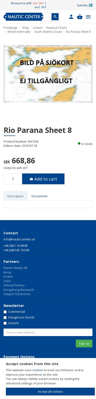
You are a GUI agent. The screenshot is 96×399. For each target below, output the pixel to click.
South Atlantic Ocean (48, 32)
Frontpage (10, 28)
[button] (71, 16)
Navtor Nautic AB (15, 268)
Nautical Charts (57, 28)
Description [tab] (15, 196)
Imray (8, 272)
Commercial (14, 311)
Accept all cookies (50, 391)
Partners (11, 261)
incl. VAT (38, 3)
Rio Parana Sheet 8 (78, 32)
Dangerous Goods (19, 317)
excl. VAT (40, 7)
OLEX (7, 281)
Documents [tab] (40, 196)
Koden (8, 276)
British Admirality (19, 32)
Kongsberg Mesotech (19, 290)
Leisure (38, 28)
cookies (37, 370)
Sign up (84, 343)
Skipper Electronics (17, 294)
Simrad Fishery (14, 285)
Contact (11, 232)
